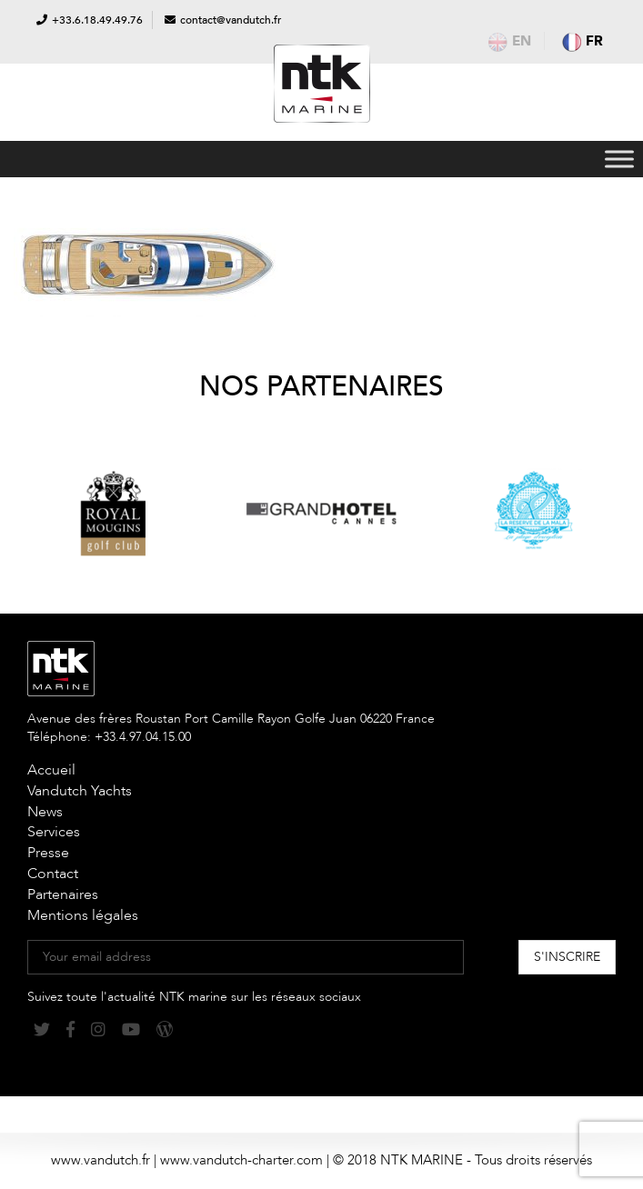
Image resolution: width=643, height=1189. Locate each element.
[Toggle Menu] (619, 158)
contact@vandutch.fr (230, 20)
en (509, 41)
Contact (52, 874)
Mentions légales (82, 915)
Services (53, 832)
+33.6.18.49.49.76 (97, 20)
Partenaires (62, 894)
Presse (48, 853)
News (45, 812)
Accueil (51, 770)
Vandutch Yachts (79, 791)
